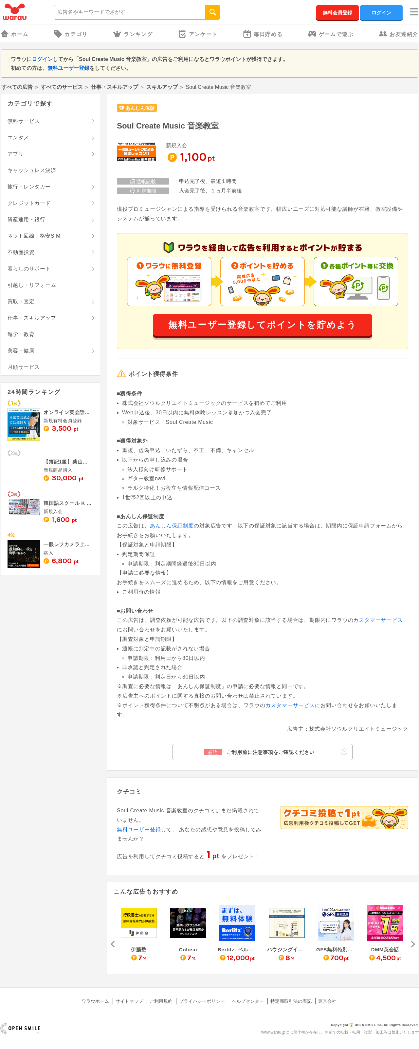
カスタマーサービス (378, 620)
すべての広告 (17, 87)
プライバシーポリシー (202, 1001)
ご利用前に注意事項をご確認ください (275, 751)
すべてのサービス (62, 87)
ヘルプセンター (248, 1001)
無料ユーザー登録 (68, 68)
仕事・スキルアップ (114, 87)
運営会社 (327, 1001)
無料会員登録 (337, 12)
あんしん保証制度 (172, 525)
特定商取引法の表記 (291, 1001)
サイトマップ (129, 1001)
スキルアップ (162, 87)
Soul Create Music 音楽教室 (168, 125)
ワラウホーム (95, 1001)
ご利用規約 (161, 1001)
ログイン (381, 12)
